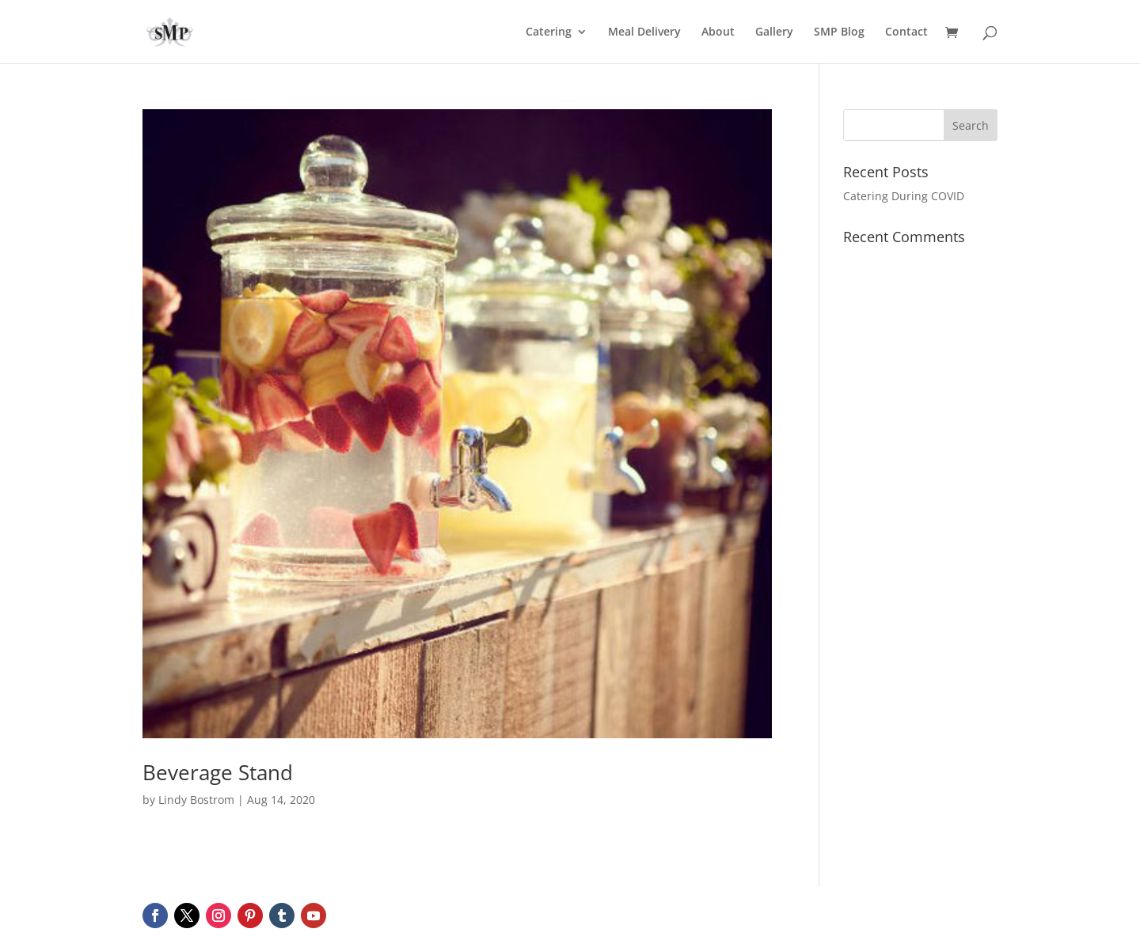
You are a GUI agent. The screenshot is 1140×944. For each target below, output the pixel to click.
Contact (906, 32)
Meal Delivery (644, 32)
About (718, 32)
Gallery (774, 32)
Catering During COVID (903, 195)
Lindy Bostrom (196, 799)
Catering (549, 32)
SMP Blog (839, 32)
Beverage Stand (217, 772)
